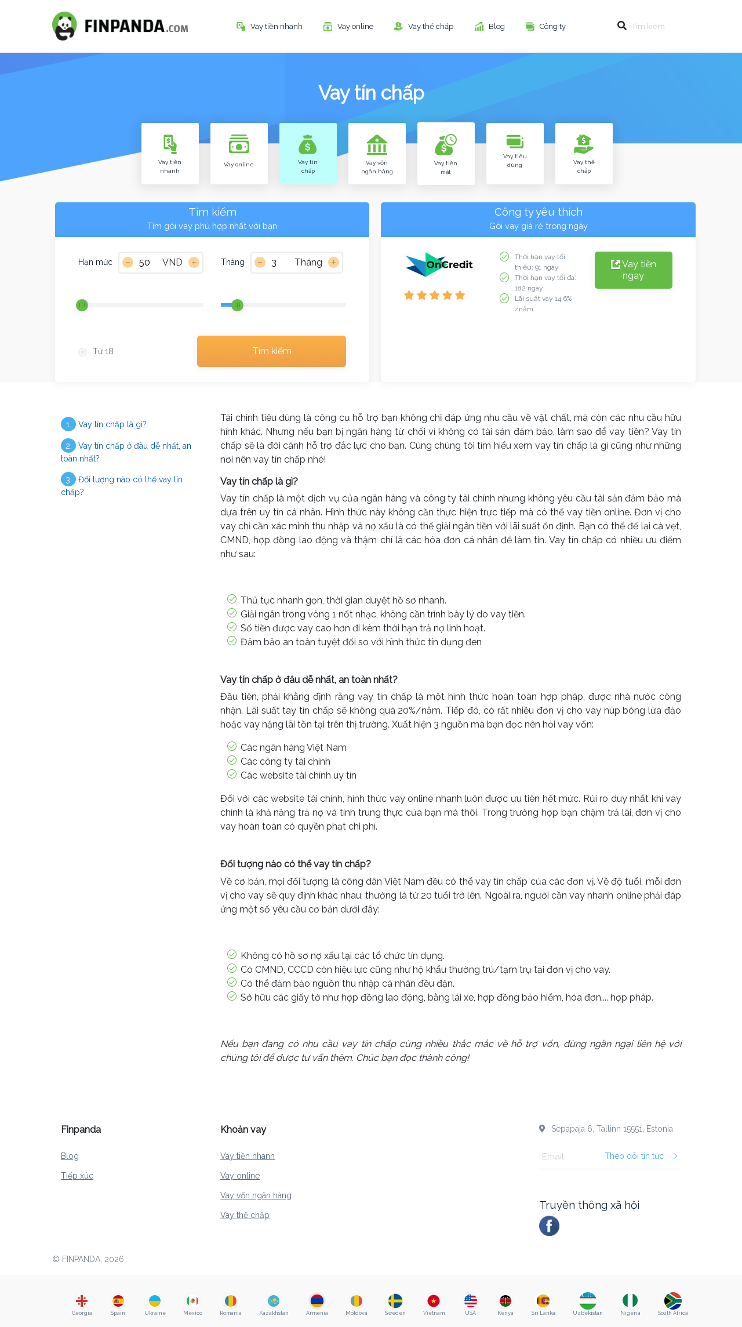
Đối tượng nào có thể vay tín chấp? (122, 484)
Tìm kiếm (272, 351)
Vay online (356, 26)
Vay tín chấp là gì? (104, 424)
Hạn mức (95, 262)
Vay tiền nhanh (277, 26)
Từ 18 (103, 351)
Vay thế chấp (431, 26)
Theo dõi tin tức (641, 1156)
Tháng (233, 262)
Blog (498, 26)
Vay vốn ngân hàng (256, 1195)
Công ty (554, 26)
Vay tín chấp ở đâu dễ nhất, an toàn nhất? (126, 450)
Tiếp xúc (77, 1175)
